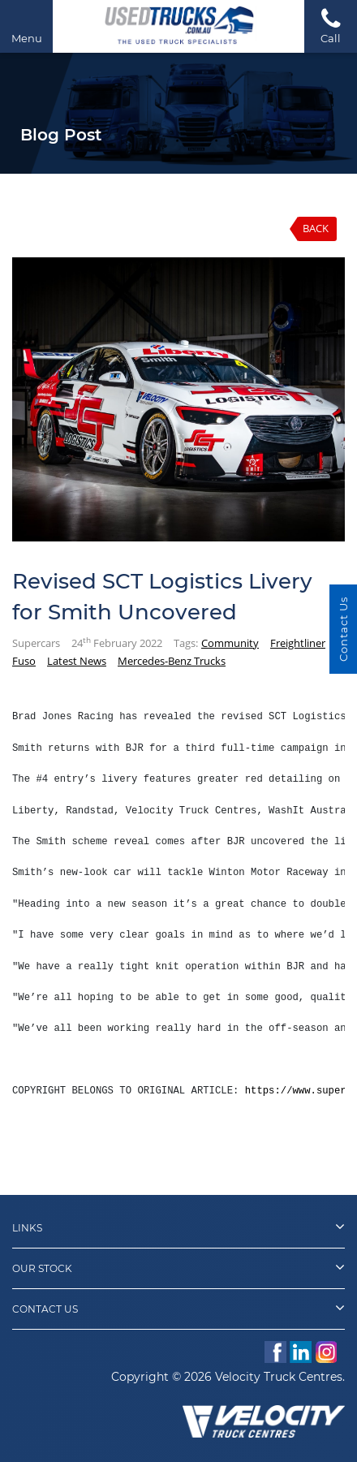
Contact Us (178, 1307)
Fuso (24, 660)
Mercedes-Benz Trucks (172, 660)
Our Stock (178, 1267)
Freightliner (297, 643)
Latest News (76, 660)
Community (230, 643)
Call (330, 25)
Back (316, 228)
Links (178, 1226)
